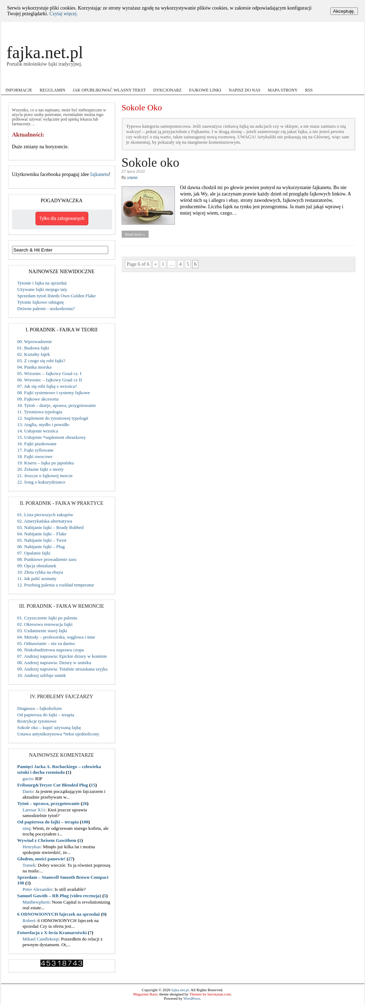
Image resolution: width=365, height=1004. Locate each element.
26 (84, 803)
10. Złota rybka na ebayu (40, 572)
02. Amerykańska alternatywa (44, 521)
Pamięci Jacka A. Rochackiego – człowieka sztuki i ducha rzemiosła (59, 769)
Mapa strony (283, 90)
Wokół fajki (282, 79)
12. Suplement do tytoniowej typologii (52, 418)
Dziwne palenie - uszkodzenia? (46, 308)
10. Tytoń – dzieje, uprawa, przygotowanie (56, 405)
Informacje (19, 90)
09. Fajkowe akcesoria (38, 399)
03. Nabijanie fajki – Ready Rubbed (50, 527)
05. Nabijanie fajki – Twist (42, 540)
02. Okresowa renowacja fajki (45, 624)
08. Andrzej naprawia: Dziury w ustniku (54, 662)
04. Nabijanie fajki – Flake (42, 533)
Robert (29, 920)
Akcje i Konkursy (25, 79)
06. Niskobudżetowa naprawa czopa (50, 649)
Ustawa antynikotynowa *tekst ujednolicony (58, 734)
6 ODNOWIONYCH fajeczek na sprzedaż (58, 914)
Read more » (135, 234)
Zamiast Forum (324, 79)
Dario (28, 791)
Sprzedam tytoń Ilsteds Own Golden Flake (56, 295)
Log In (335, 28)
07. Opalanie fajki (34, 553)
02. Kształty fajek (33, 354)
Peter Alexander (37, 889)
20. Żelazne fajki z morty (40, 469)
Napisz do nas (244, 90)
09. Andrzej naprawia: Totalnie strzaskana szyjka (62, 669)
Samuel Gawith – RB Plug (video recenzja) (59, 895)
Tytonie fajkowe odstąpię (40, 302)
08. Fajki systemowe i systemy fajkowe (53, 392)
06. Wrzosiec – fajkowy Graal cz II (49, 379)
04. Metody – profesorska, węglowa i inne (56, 637)
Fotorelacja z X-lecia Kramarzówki (52, 932)
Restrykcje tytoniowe (37, 721)
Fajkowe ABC (73, 79)
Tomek (29, 865)
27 (70, 858)
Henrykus (32, 846)
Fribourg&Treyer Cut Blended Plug (52, 785)
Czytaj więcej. (63, 13)
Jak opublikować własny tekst (109, 90)
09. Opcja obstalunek (36, 565)
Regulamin (52, 90)
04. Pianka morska (34, 367)
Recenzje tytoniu (196, 79)
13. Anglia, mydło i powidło (43, 424)
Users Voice (241, 79)
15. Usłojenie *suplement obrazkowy (51, 437)
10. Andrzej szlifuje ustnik (41, 675)
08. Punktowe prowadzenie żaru (47, 559)
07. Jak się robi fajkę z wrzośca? (47, 386)
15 (93, 785)
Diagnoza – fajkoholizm (39, 708)
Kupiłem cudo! (118, 79)
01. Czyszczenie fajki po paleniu (47, 617)
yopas (132, 177)
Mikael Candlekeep (41, 939)
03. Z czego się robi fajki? (41, 360)
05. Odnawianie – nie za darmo (46, 643)
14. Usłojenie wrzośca (37, 431)
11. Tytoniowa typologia (39, 411)
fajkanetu (99, 174)
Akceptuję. (344, 11)
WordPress (191, 998)
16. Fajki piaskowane (37, 443)
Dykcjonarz (167, 90)
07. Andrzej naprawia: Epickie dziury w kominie (62, 656)
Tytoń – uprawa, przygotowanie (48, 803)
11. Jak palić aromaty (37, 578)
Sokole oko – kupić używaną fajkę (49, 727)
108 (85, 821)
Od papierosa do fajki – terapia (45, 714)
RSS (309, 90)
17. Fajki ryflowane (35, 450)
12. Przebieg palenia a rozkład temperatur (55, 584)
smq (27, 828)
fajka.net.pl (45, 52)
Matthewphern (36, 902)
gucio (28, 778)
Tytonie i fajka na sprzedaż (42, 283)
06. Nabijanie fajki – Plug (41, 546)
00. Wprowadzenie (34, 341)
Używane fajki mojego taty (42, 289)
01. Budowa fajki (33, 348)
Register (350, 28)
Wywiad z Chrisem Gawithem (47, 840)
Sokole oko (150, 162)
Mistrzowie (155, 79)
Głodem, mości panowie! (41, 858)
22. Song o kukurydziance (41, 482)
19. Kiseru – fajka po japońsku (45, 462)
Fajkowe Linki (205, 90)
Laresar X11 (34, 809)
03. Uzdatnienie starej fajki (42, 630)
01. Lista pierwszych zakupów (45, 514)
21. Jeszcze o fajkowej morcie (45, 475)
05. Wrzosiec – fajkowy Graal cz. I (49, 373)
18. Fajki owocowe (34, 456)
